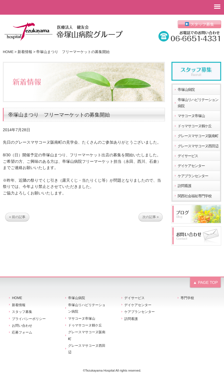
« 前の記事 (17, 217)
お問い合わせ (22, 326)
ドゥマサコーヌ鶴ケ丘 (195, 126)
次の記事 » (150, 217)
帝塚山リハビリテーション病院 (198, 103)
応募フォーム (22, 332)
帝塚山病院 (186, 90)
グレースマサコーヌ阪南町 (198, 136)
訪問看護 (184, 186)
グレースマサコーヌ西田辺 (198, 146)
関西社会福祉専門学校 (195, 196)
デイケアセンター (191, 166)
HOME (8, 52)
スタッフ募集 (199, 24)
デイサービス (188, 156)
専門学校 (187, 298)
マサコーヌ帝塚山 (191, 116)
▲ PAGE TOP (205, 282)
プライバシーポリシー (29, 319)
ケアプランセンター (193, 176)
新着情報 (25, 52)
